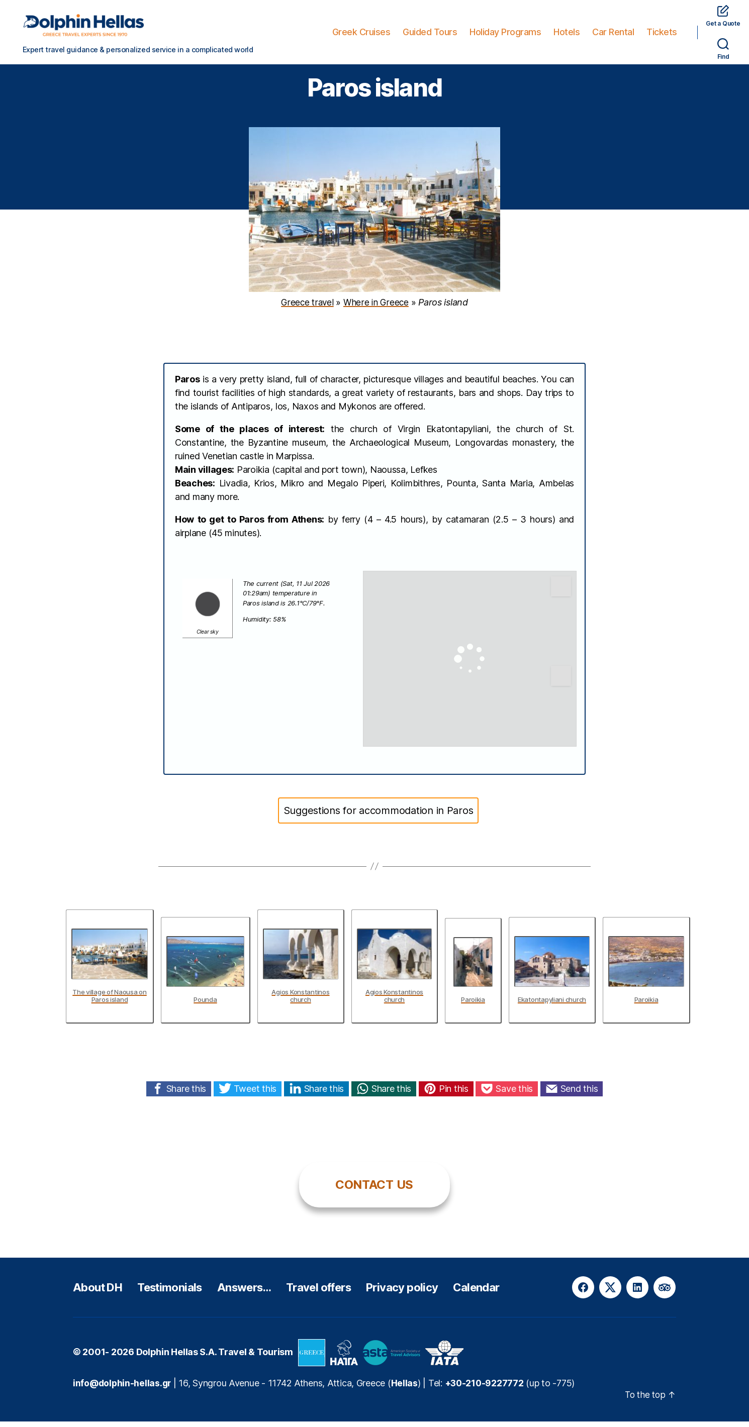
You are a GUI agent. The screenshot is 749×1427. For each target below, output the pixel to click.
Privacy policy (431, 1292)
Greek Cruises (361, 32)
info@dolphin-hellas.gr (123, 1388)
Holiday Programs (505, 32)
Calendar (510, 1292)
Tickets (661, 32)
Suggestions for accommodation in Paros (379, 816)
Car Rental (613, 32)
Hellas (407, 1388)
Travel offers (340, 1292)
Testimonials (178, 1292)
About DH (100, 1292)
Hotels (566, 32)
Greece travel (307, 307)
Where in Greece (376, 307)
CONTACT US (374, 1190)
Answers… (259, 1292)
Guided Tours (430, 32)
